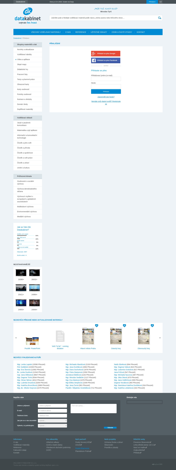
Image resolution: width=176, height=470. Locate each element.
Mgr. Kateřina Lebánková (124, 388)
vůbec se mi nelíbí (22, 247)
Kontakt (16, 453)
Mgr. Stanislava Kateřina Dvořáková (128, 385)
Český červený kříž (82, 442)
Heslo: (93, 83)
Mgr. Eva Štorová (24, 370)
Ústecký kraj (116, 348)
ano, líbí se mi (21, 237)
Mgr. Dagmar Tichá (24, 377)
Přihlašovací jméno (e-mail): (102, 75)
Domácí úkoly (22, 104)
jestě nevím (20, 240)
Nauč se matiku (139, 447)
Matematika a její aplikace (27, 130)
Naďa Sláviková (120, 364)
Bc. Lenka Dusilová (25, 372)
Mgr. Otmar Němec (24, 380)
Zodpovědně (138, 450)
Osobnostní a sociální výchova (25, 182)
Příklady (136, 453)
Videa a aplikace (23, 59)
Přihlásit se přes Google (106, 53)
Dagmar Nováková (121, 383)
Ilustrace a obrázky (24, 99)
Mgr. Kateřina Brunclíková (27, 385)
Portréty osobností (24, 94)
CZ (161, 2)
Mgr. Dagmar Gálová (122, 367)
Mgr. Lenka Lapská (24, 364)
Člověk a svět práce (24, 158)
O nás (15, 442)
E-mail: (19, 410)
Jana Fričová (119, 372)
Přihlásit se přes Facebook (107, 60)
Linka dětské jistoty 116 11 (143, 445)
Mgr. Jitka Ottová (121, 377)
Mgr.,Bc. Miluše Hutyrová (27, 388)
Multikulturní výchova (25, 207)
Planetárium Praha (82, 451)
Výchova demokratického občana (27, 190)
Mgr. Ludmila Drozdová (26, 383)
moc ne (19, 244)
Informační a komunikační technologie (27, 136)
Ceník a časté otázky (54, 445)
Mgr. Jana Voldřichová (123, 380)
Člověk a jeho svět (24, 143)
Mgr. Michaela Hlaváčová (76, 364)
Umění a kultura (23, 168)
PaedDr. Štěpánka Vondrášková (78, 388)
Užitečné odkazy (52, 442)
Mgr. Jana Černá (72, 385)
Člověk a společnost (25, 153)
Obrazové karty (23, 84)
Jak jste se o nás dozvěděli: (27, 420)
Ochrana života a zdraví (113, 442)
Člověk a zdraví (23, 163)
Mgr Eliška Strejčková (74, 383)
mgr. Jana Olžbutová (25, 375)
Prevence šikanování (141, 442)
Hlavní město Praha (88, 348)
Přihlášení (152, 2)
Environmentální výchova (27, 212)
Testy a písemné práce (26, 79)
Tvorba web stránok (19, 465)
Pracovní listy (22, 74)
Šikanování (108, 445)
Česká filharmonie (82, 448)
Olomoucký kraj (144, 348)
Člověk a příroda (23, 148)
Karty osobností (23, 89)
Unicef (77, 445)
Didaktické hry (22, 69)
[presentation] (89, 419)
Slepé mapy (21, 64)
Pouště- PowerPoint (32, 348)
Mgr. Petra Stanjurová (74, 372)
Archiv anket (21, 255)
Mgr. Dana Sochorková (75, 370)
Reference (17, 447)
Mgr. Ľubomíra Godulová (124, 370)
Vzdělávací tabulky (24, 54)
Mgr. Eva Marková (73, 380)
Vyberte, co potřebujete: (25, 425)
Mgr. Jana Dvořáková (74, 367)
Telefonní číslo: (22, 415)
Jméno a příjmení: (23, 405)
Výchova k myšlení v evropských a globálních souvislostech (26, 199)
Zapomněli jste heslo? (106, 97)
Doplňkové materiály (25, 109)
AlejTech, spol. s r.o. (52, 465)
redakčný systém (33, 465)
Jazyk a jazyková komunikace (23, 124)
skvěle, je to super (22, 234)
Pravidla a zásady (111, 447)
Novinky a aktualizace (25, 49)
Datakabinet (17, 38)
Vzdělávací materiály (21, 445)
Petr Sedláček (22, 367)
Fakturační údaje (19, 450)
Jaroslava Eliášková (74, 375)
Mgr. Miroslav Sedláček (75, 377)
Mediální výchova (24, 217)
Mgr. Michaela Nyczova (123, 375)
